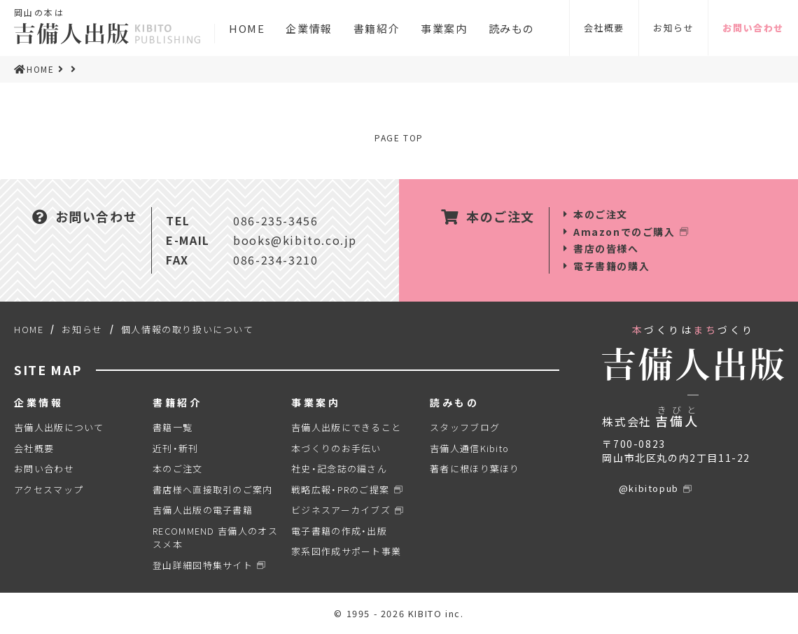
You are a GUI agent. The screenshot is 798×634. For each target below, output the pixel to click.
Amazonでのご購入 (624, 232)
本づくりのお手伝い (336, 448)
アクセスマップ (48, 489)
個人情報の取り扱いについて (187, 329)
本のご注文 (600, 214)
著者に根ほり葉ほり (475, 468)
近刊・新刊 (176, 448)
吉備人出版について (59, 427)
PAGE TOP (399, 138)
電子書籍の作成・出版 (339, 530)
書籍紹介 (377, 30)
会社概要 (604, 27)
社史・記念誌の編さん (339, 468)
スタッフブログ (465, 427)
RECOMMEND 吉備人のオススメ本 (215, 537)
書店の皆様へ (606, 248)
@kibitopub (649, 488)
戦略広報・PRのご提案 (340, 489)
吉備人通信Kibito (469, 448)
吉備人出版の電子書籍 (203, 509)
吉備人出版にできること (346, 427)
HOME (247, 30)
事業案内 (444, 30)
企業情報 (309, 30)
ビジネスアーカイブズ (341, 509)
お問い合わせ (753, 27)
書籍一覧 (172, 427)
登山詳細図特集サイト (203, 565)
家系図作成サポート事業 (346, 551)
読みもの (512, 30)
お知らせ (673, 27)
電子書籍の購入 (611, 266)
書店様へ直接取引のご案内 (213, 489)
